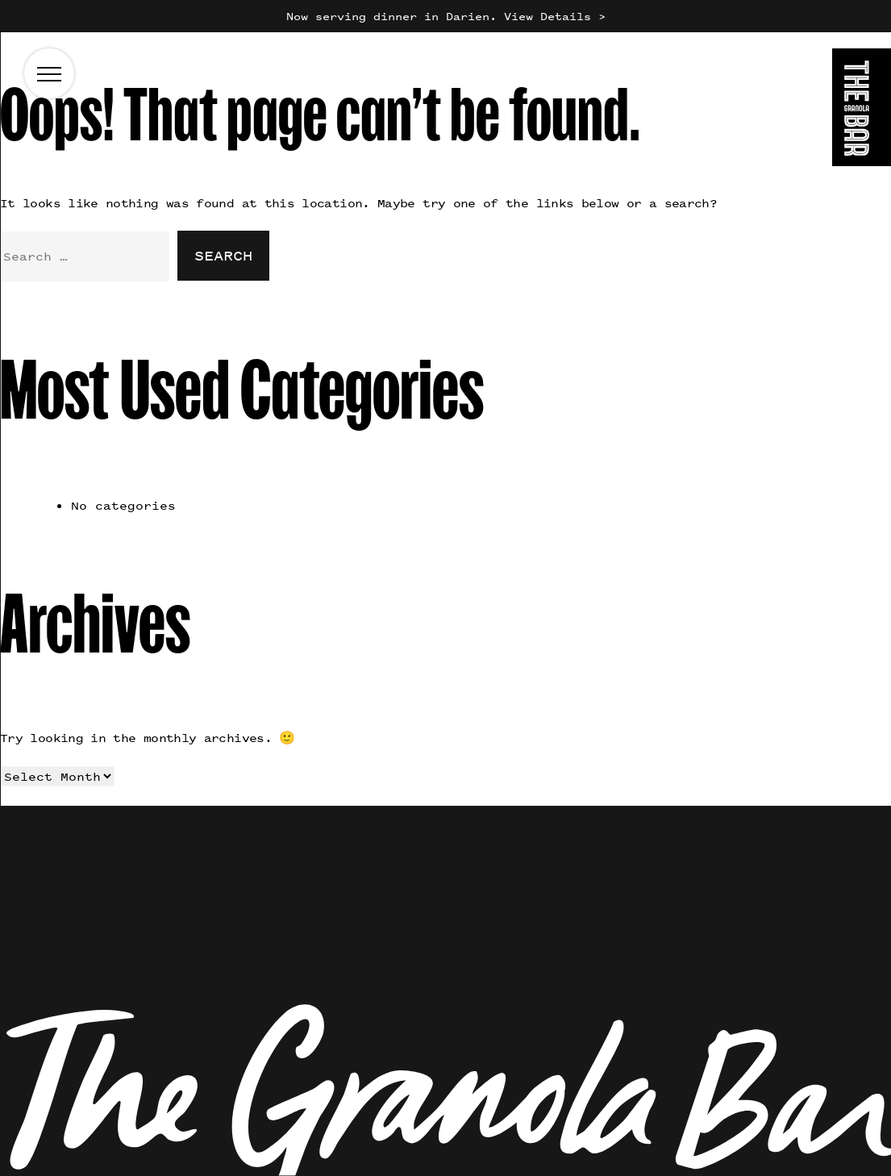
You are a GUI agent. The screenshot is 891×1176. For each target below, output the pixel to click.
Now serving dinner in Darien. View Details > (446, 15)
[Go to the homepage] (861, 110)
